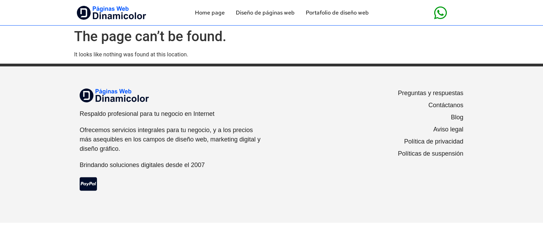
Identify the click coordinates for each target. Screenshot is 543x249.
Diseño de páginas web (265, 12)
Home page (210, 12)
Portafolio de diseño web (337, 12)
